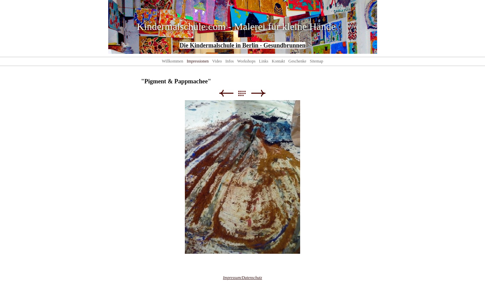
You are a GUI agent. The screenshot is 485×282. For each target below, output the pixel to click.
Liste (245, 93)
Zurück (226, 93)
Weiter (258, 93)
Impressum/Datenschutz (242, 277)
